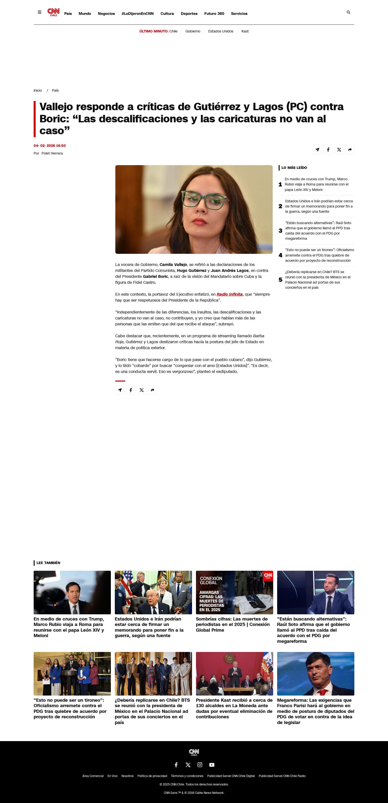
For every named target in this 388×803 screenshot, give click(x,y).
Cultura (167, 13)
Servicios (239, 13)
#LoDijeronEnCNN (138, 13)
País (68, 13)
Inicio (38, 90)
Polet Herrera (52, 153)
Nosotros (127, 776)
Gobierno (193, 31)
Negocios (106, 13)
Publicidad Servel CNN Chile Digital (231, 776)
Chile (173, 31)
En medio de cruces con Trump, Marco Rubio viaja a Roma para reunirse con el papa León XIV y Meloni (316, 184)
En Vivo (113, 776)
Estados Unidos (220, 31)
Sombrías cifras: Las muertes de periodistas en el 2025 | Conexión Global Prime (233, 624)
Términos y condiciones (187, 776)
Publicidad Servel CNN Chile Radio (282, 776)
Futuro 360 (214, 13)
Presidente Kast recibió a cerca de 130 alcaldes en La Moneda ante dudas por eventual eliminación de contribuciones (234, 708)
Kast (245, 31)
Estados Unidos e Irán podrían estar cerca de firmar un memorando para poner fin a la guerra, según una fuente (319, 206)
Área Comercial (93, 776)
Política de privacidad (152, 776)
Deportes (189, 13)
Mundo (85, 13)
